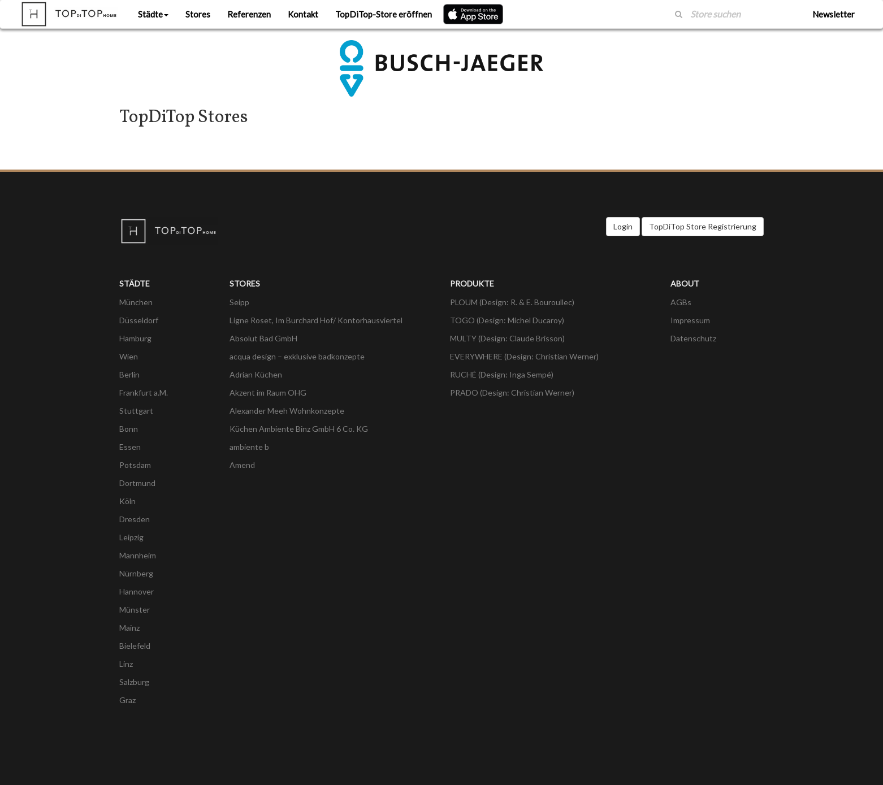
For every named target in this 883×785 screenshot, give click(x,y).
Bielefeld (134, 645)
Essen (130, 447)
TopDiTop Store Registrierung (702, 226)
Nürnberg (136, 573)
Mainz (129, 627)
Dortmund (137, 483)
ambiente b (249, 447)
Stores (197, 14)
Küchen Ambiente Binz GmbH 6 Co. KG (299, 428)
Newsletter (833, 14)
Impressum (690, 320)
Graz (127, 700)
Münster (134, 609)
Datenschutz (693, 338)
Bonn (128, 428)
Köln (127, 501)
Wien (128, 356)
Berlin (129, 374)
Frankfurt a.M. (143, 392)
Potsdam (135, 465)
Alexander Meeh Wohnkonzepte (287, 410)
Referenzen (249, 14)
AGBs (680, 302)
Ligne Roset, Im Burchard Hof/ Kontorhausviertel (316, 320)
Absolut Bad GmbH (263, 338)
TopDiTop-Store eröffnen (383, 14)
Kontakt (303, 14)
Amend (242, 465)
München (136, 302)
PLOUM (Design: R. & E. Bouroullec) (512, 302)
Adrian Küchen (256, 374)
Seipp (239, 302)
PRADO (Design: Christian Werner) (512, 392)
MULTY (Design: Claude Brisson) (507, 338)
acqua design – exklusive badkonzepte (297, 356)
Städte (153, 14)
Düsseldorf (138, 320)
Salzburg (134, 682)
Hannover (136, 591)
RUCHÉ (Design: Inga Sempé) (501, 374)
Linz (126, 664)
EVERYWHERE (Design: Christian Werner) (524, 356)
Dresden (134, 519)
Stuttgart (136, 410)
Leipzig (131, 537)
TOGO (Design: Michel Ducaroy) (507, 320)
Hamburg (135, 338)
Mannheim (137, 555)
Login (623, 226)
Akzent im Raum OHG (268, 392)
